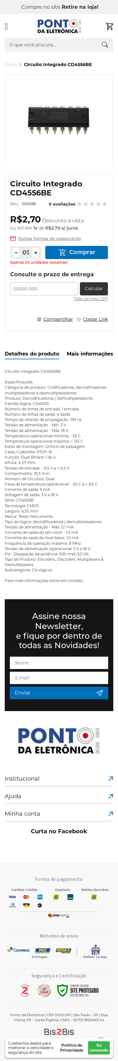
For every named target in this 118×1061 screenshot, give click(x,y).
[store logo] (59, 26)
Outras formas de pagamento (49, 238)
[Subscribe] (59, 693)
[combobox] (59, 45)
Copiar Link (95, 319)
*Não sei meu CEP (91, 298)
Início (11, 64)
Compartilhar (58, 319)
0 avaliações (62, 203)
